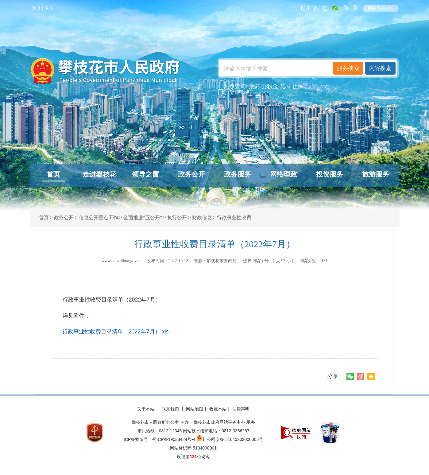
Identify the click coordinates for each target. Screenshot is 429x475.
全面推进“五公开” (142, 217)
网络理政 (283, 174)
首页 (53, 174)
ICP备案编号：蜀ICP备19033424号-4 (160, 439)
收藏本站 (217, 409)
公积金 (269, 86)
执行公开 (177, 217)
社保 (297, 86)
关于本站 (146, 409)
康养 (254, 86)
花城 (285, 86)
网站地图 (194, 409)
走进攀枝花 (99, 174)
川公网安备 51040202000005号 (229, 439)
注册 (36, 8)
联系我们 (171, 409)
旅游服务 (375, 174)
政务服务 (237, 174)
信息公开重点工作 (98, 217)
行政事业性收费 (234, 217)
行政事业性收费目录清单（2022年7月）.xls (115, 332)
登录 (49, 8)
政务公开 (191, 174)
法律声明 (240, 409)
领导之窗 (145, 174)
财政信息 (202, 217)
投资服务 (329, 174)
